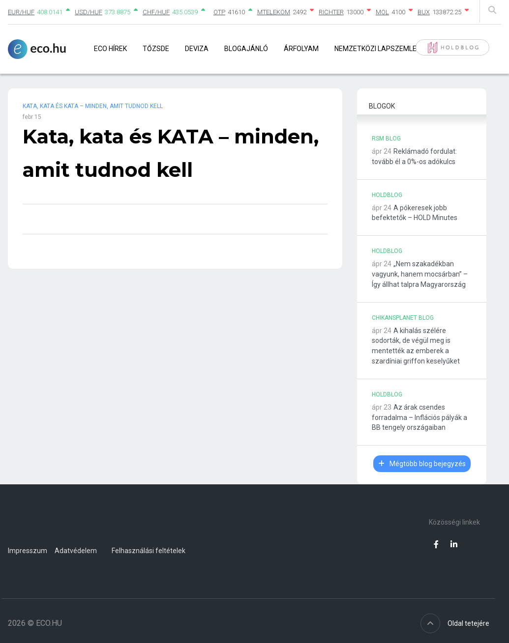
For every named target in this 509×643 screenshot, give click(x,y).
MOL (382, 12)
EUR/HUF (21, 12)
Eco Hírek (110, 49)
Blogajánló (246, 49)
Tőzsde (156, 49)
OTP (219, 12)
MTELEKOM (273, 12)
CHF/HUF (156, 12)
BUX (424, 12)
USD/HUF (88, 12)
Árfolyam (301, 49)
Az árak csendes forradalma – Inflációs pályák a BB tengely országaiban (419, 417)
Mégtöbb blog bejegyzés (422, 464)
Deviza (197, 49)
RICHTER (331, 12)
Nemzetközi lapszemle (375, 49)
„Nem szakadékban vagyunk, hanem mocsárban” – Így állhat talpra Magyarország (420, 274)
